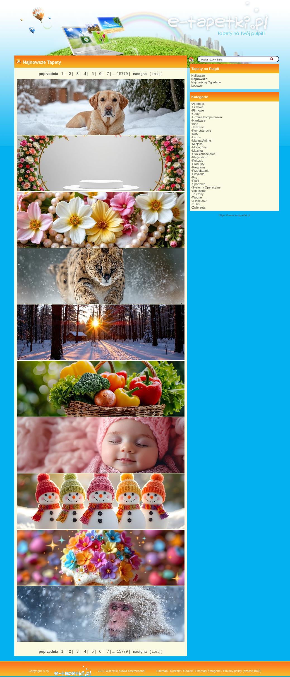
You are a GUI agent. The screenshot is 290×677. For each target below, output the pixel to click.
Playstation (199, 157)
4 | (85, 73)
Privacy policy (232, 671)
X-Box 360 (199, 200)
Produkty (198, 164)
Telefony (198, 194)
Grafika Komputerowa (207, 117)
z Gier (196, 204)
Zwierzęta (199, 207)
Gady (196, 113)
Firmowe (198, 110)
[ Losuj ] (156, 74)
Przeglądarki (200, 170)
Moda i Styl (199, 147)
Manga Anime (201, 140)
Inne (195, 123)
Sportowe (198, 184)
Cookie (188, 671)
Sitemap (161, 671)
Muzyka (197, 150)
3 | (78, 73)
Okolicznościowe (203, 154)
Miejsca (197, 144)
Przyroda (198, 174)
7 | (108, 73)
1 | (63, 73)
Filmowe (198, 107)
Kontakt (175, 671)
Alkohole (198, 103)
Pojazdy (197, 160)
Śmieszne (199, 190)
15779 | (123, 73)
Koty (195, 134)
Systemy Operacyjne (206, 187)
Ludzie (196, 137)
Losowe (196, 85)
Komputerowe (201, 130)
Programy (199, 167)
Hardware (199, 120)
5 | (93, 73)
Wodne (197, 197)
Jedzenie (198, 127)
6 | (100, 73)
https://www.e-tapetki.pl (234, 215)
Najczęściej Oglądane (206, 82)
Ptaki (195, 180)
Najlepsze (198, 75)
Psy (194, 177)
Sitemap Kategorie (208, 671)
